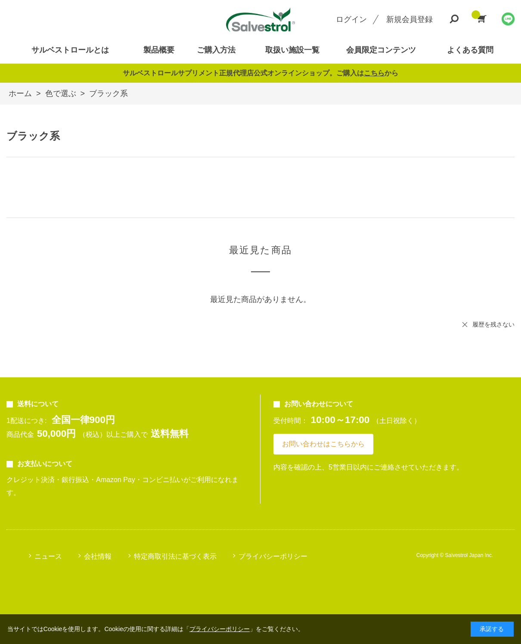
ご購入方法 (216, 50)
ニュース (48, 556)
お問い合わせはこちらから (323, 444)
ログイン (351, 19)
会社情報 (98, 556)
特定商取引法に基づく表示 (175, 556)
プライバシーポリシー (273, 556)
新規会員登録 (409, 19)
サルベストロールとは (70, 50)
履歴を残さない (493, 324)
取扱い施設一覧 (292, 50)
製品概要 (158, 50)
